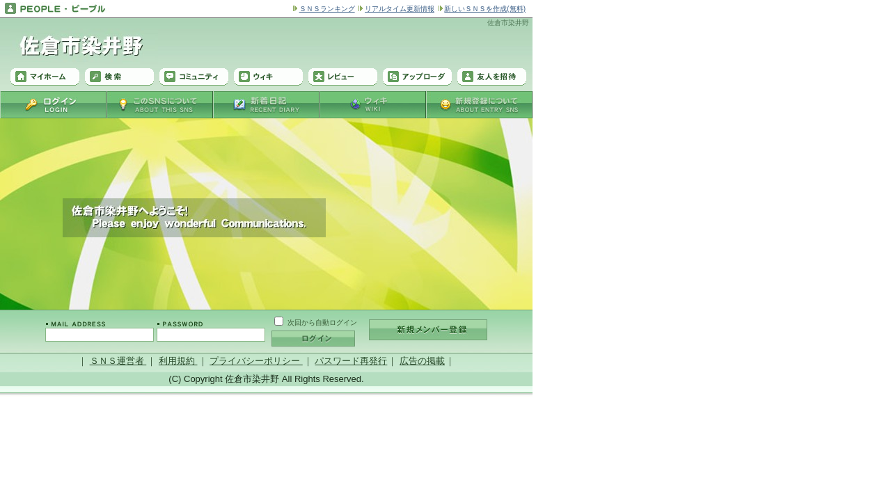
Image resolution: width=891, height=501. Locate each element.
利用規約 (178, 361)
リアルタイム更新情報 (399, 9)
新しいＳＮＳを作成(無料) (485, 9)
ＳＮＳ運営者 (118, 361)
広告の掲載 (422, 361)
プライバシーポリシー (256, 361)
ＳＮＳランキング (327, 9)
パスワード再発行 (351, 361)
